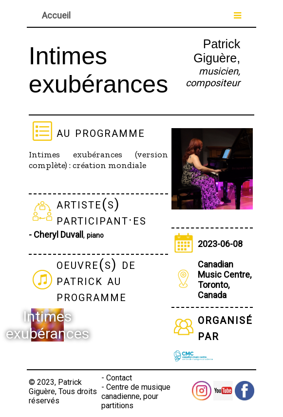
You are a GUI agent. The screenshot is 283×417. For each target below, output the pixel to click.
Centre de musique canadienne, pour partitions (135, 396)
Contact (119, 377)
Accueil (56, 15)
